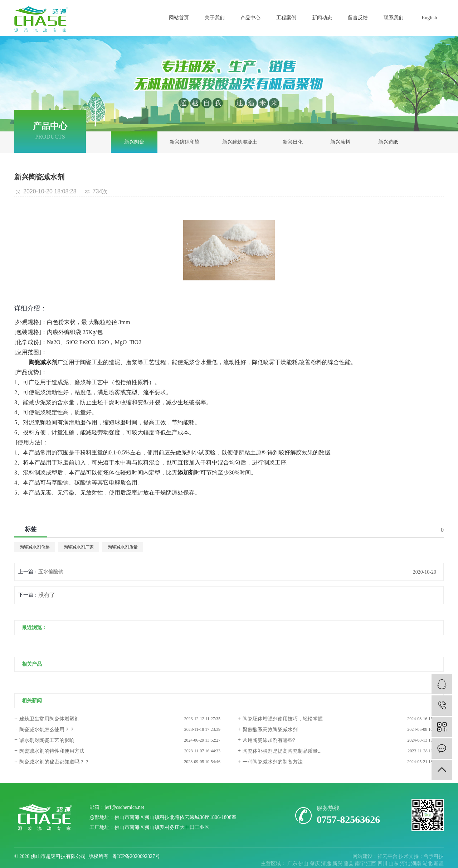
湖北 (428, 863)
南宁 (360, 863)
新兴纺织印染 (185, 142)
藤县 (349, 863)
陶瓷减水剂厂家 (79, 547)
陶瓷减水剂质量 (123, 547)
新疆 (439, 863)
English (429, 17)
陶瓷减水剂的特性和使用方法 (51, 751)
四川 (383, 863)
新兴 (338, 863)
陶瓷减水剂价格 (35, 547)
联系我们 (394, 17)
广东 (293, 863)
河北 (405, 863)
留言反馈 (358, 17)
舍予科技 (434, 856)
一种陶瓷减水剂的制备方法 (273, 762)
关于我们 (215, 17)
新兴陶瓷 (134, 142)
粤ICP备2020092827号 (136, 856)
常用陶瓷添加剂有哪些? (269, 740)
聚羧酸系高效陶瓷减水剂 (270, 729)
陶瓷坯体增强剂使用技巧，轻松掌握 (283, 719)
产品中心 (250, 17)
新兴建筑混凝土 (239, 142)
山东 (394, 863)
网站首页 (179, 17)
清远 (326, 863)
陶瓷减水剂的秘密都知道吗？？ (54, 762)
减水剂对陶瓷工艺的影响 (46, 740)
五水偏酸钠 (50, 571)
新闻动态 (322, 17)
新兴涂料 (340, 142)
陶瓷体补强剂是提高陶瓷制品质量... (282, 751)
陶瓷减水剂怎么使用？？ (46, 729)
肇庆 (315, 863)
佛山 (304, 863)
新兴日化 (293, 142)
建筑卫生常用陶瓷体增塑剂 (49, 719)
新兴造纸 (388, 142)
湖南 (417, 863)
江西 (371, 863)
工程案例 (286, 17)
